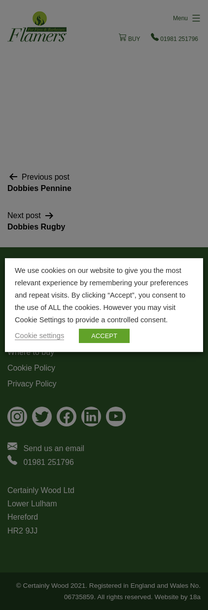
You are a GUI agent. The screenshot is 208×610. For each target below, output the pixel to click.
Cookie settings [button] (39, 336)
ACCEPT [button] (104, 336)
